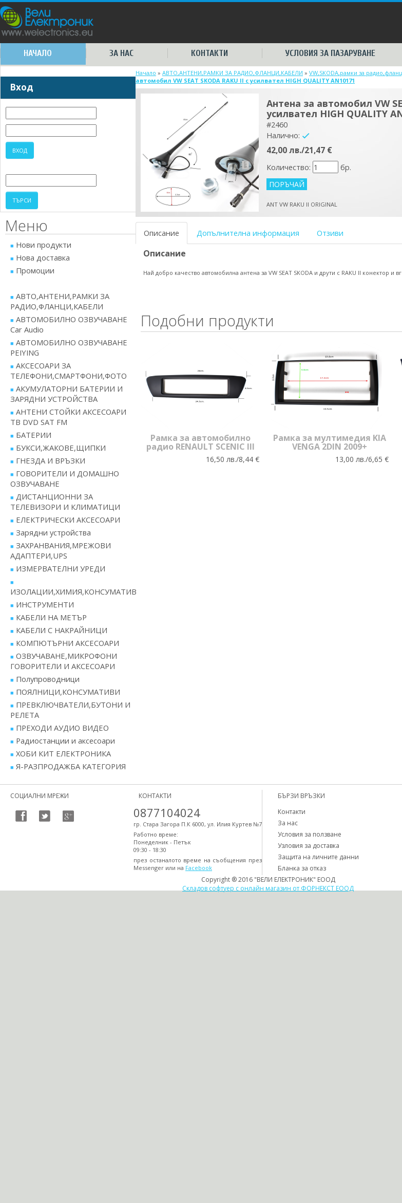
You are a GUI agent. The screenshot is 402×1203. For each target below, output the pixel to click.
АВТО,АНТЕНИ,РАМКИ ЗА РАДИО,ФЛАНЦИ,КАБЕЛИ (232, 73)
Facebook (198, 868)
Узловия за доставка (308, 845)
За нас (121, 53)
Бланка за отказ (302, 868)
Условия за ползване (309, 834)
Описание (161, 233)
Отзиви (330, 233)
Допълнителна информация (248, 233)
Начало (38, 53)
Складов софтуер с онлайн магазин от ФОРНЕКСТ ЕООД (268, 888)
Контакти (209, 53)
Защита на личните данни (318, 857)
